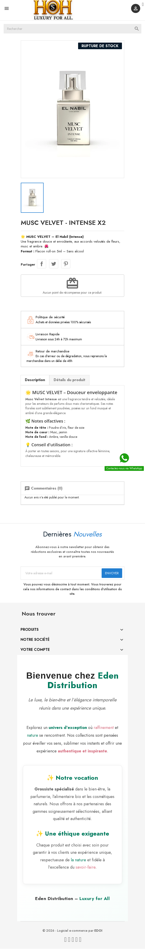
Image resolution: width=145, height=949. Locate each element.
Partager (44, 259)
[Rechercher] (72, 31)
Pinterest (68, 259)
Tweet (56, 259)
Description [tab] (38, 374)
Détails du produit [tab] (72, 374)
